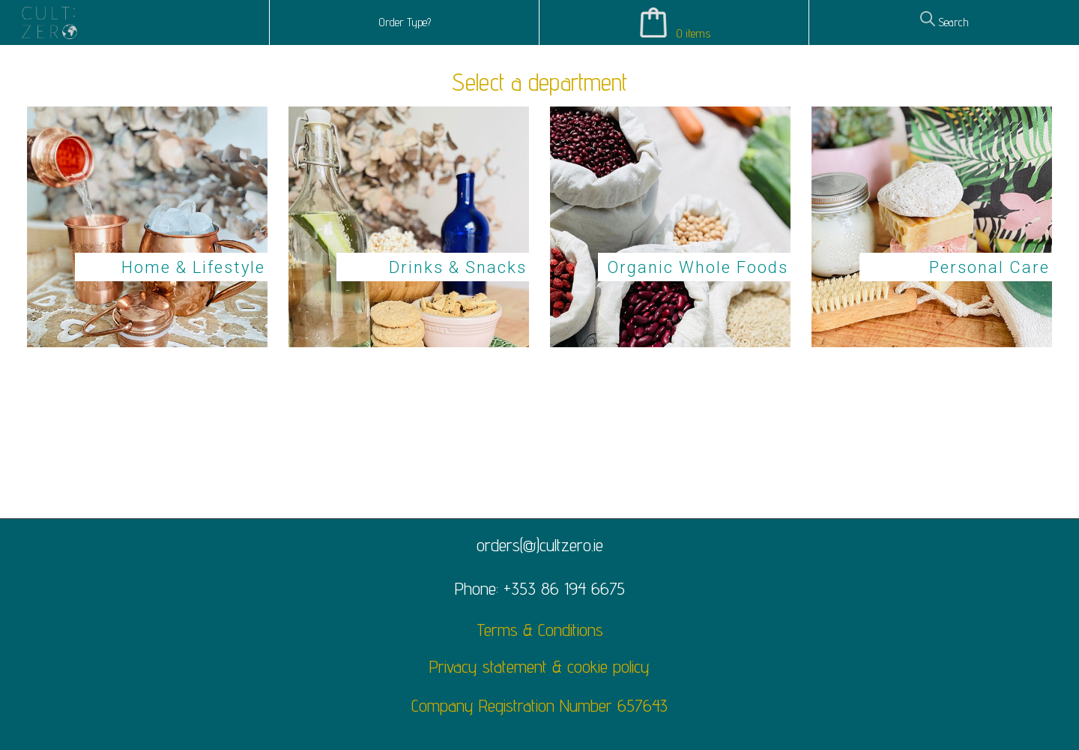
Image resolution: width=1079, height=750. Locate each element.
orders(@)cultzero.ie (540, 545)
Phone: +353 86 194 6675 (540, 588)
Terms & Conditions (540, 629)
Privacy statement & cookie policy (539, 666)
